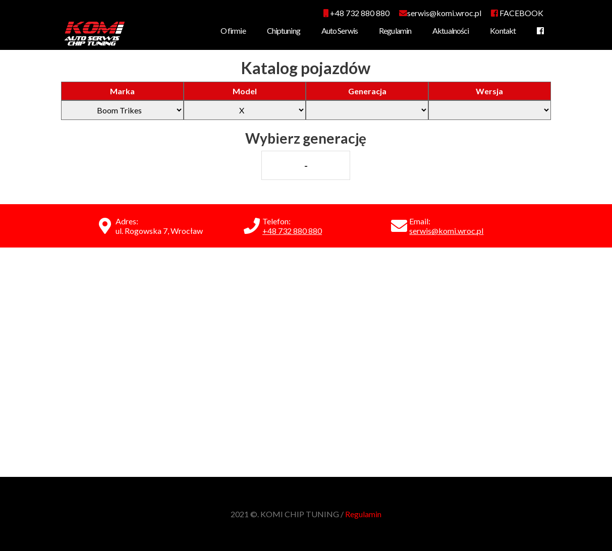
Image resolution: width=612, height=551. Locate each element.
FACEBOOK (517, 13)
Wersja (489, 91)
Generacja (367, 91)
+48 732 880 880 (356, 13)
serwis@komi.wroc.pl (446, 230)
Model (245, 91)
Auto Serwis (339, 30)
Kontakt (503, 30)
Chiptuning (283, 30)
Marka (122, 91)
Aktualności (450, 30)
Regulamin (395, 30)
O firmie (233, 30)
